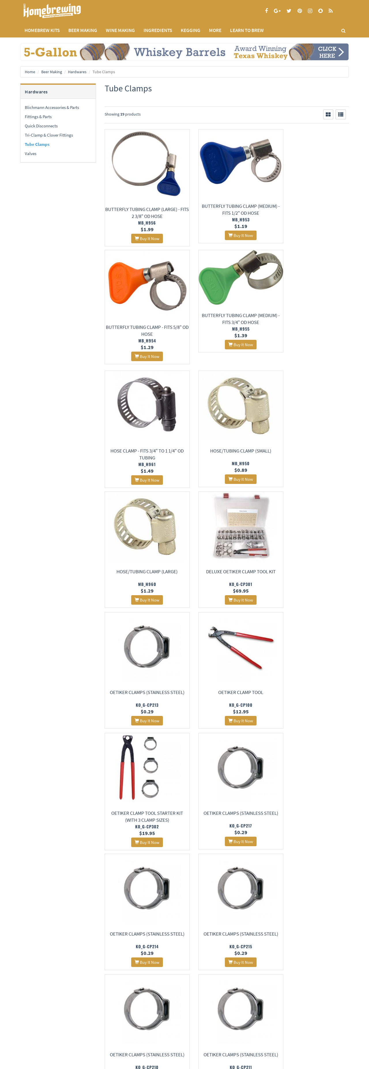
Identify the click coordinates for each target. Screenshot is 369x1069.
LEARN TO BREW (247, 30)
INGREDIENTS (158, 30)
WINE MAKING (120, 30)
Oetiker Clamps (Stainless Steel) (311, 452)
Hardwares (77, 71)
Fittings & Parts (38, 116)
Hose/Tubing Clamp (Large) (142, 449)
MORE (215, 30)
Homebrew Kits (42, 30)
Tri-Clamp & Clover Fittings (49, 135)
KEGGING (190, 30)
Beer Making (51, 71)
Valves (30, 153)
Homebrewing (60, 11)
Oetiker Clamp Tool (142, 573)
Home (30, 71)
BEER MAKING (82, 30)
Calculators (141, 1035)
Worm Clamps (226, 815)
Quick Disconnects (41, 126)
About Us (88, 1005)
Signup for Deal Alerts (226, 1023)
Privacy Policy (31, 1020)
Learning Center (145, 1020)
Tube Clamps (37, 144)
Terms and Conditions (37, 1027)
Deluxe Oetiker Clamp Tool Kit (226, 452)
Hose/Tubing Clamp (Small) (311, 328)
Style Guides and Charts (151, 1027)
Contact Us (84, 1020)
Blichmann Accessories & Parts (52, 107)
